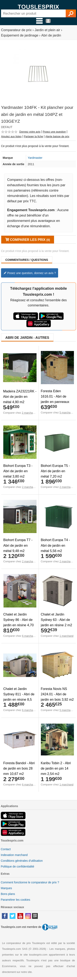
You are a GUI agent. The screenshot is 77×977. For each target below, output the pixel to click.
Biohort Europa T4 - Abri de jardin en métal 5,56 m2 (55, 545)
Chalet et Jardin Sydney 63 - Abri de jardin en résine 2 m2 (56, 619)
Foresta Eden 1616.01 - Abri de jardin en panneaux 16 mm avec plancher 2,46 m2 (57, 401)
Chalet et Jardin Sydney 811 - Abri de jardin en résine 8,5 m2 (18, 697)
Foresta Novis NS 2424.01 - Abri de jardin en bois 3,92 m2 (57, 694)
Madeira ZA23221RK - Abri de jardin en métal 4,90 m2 (19, 396)
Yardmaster (35, 157)
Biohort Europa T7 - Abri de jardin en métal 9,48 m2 (17, 545)
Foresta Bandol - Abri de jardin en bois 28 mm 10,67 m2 (19, 768)
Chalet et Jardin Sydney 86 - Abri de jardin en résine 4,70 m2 (18, 622)
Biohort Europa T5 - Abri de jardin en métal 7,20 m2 (55, 471)
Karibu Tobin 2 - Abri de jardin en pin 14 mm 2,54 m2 (56, 768)
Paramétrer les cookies (15, 899)
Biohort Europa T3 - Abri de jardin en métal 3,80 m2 (17, 471)
